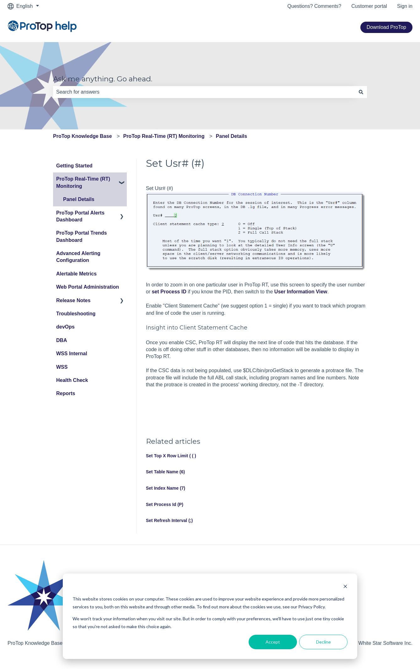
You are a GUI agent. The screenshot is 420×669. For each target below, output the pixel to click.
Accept (273, 642)
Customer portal (369, 6)
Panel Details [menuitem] (78, 199)
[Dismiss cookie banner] (345, 587)
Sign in (404, 6)
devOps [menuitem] (65, 326)
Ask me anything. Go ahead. (102, 78)
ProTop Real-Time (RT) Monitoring (163, 136)
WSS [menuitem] (61, 367)
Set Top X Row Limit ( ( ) (171, 455)
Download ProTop (386, 27)
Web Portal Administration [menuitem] (87, 287)
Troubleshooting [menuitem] (75, 313)
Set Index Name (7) (165, 488)
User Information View (300, 291)
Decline (323, 642)
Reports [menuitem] (65, 393)
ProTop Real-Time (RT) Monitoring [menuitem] (83, 182)
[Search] (361, 92)
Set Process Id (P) (164, 504)
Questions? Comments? (315, 6)
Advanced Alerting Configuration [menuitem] (78, 257)
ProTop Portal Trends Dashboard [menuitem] (81, 236)
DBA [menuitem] (61, 340)
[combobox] (204, 92)
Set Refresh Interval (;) (169, 520)
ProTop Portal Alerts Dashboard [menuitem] (80, 216)
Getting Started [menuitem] (74, 165)
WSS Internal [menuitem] (71, 353)
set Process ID (169, 291)
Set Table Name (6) (165, 471)
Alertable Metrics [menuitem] (76, 273)
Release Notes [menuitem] (73, 300)
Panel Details (231, 136)
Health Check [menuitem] (72, 380)
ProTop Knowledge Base (82, 136)
